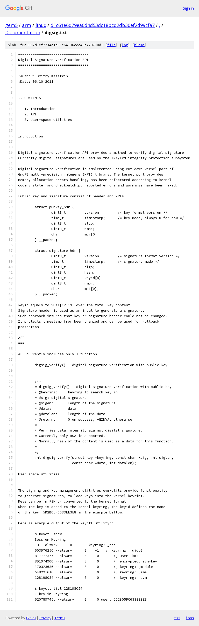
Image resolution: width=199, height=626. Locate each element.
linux (40, 25)
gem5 (11, 25)
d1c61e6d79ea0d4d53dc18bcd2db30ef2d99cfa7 (103, 25)
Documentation (22, 32)
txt (177, 617)
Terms (59, 617)
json (190, 617)
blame (139, 45)
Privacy (45, 617)
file (111, 45)
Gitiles (31, 617)
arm (26, 25)
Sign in (188, 8)
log (125, 45)
